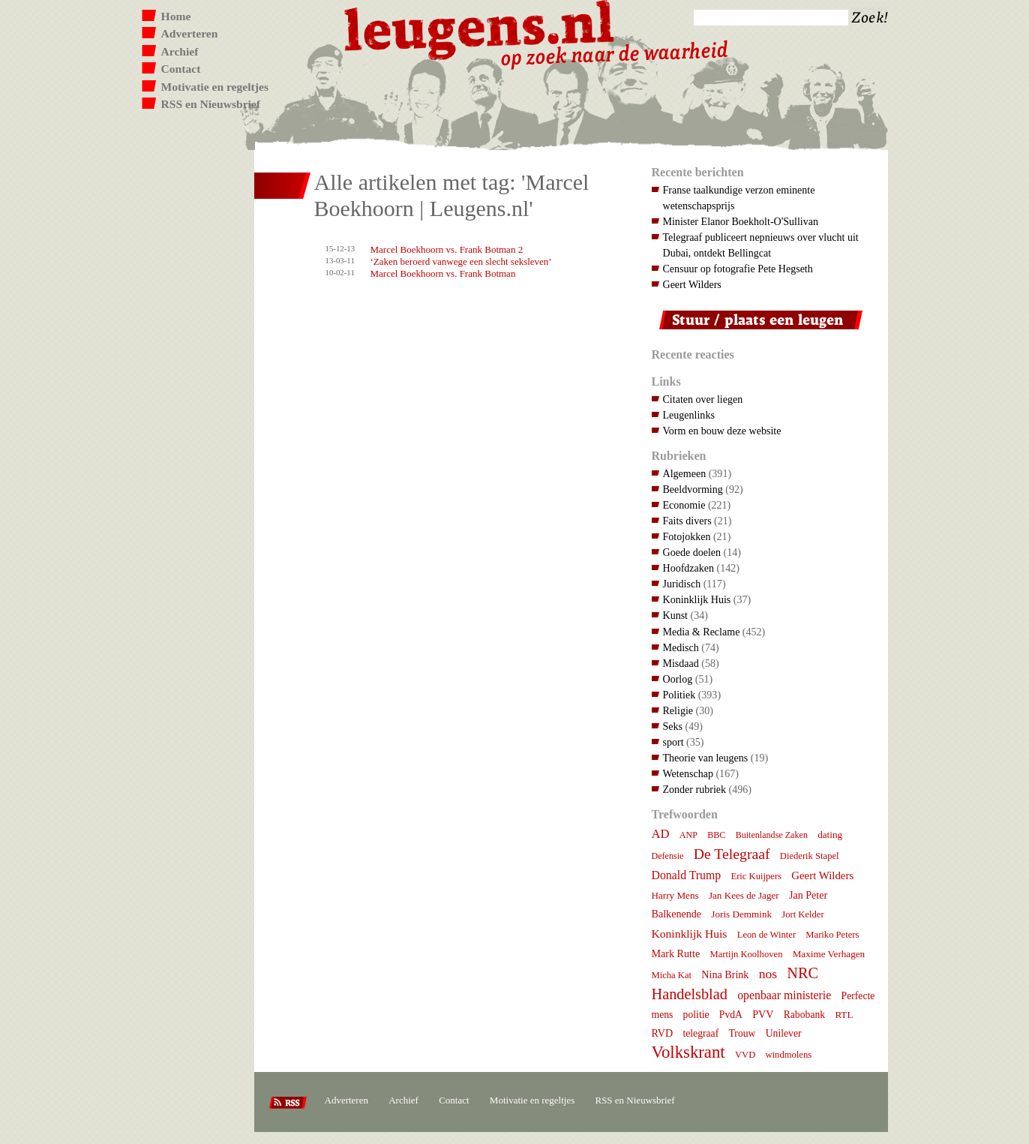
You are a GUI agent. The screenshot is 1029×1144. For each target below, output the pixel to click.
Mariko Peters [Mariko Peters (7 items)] (832, 934)
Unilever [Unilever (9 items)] (784, 1033)
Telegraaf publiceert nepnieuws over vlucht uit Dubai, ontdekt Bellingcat (761, 245)
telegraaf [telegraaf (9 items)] (700, 1033)
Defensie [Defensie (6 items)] (668, 856)
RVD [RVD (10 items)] (663, 1033)
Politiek (679, 695)
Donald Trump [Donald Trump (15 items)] (687, 875)
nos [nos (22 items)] (768, 973)
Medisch (681, 647)
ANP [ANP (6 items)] (689, 835)
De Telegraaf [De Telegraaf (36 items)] (732, 853)
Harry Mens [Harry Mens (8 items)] (675, 895)
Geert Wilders (692, 284)
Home (176, 16)
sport (673, 742)
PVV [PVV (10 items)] (762, 1014)
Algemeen (684, 473)
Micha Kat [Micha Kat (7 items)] (672, 975)
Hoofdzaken (689, 568)
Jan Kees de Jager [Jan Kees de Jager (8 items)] (744, 895)
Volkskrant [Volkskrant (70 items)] (688, 1052)
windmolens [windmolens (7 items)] (789, 1054)
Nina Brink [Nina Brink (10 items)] (724, 974)
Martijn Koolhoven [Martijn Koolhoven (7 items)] (746, 954)
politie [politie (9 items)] (696, 1014)
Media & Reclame (701, 632)
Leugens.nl (480, 28)
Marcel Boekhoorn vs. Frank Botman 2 (447, 249)
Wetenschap (688, 773)
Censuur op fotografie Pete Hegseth (738, 269)
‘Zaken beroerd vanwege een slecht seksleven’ (461, 261)
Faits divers (687, 521)
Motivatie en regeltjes (214, 86)
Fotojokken (687, 536)
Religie (678, 710)
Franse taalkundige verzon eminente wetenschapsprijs (739, 198)
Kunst (675, 615)
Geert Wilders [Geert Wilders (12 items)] (822, 875)
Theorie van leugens (705, 758)
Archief (180, 51)
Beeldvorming (693, 489)
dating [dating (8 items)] (830, 834)
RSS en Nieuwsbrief (211, 104)
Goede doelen (692, 552)
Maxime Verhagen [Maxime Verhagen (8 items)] (829, 953)
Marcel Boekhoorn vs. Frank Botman (443, 273)
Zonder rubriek (695, 789)
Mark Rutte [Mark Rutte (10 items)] (676, 953)
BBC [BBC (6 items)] (716, 835)
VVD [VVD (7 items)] (745, 1054)
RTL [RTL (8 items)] (844, 1014)
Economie (684, 505)
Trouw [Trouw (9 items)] (741, 1033)
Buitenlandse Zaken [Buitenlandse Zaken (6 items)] (772, 835)
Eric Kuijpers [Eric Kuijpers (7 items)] (756, 876)
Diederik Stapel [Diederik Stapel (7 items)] (809, 856)
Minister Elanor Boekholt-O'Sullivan (741, 221)
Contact (181, 68)
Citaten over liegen (703, 399)
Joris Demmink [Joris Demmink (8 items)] (741, 914)
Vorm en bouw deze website (722, 431)
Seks (673, 726)
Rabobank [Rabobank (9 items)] (804, 1014)
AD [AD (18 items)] (661, 834)
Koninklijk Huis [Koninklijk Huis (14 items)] (690, 933)
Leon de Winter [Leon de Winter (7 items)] (766, 934)
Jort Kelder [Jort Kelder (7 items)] (803, 914)
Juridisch (682, 584)
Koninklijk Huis (697, 599)
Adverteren (189, 33)
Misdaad (681, 663)
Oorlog (678, 679)
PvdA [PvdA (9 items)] (730, 1014)
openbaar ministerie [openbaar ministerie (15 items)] (784, 995)
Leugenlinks (689, 415)
